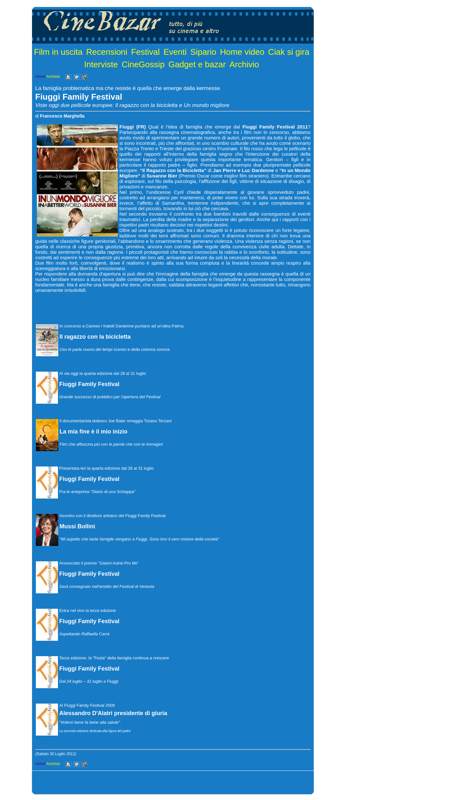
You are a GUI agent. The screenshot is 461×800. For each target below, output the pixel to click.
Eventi (175, 52)
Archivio (244, 64)
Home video (242, 52)
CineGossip (143, 64)
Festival (145, 52)
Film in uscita (58, 52)
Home (40, 76)
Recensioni (106, 52)
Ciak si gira (289, 52)
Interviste (101, 64)
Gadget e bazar (197, 64)
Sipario (203, 52)
